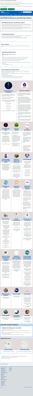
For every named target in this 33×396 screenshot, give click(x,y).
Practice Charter (3, 369)
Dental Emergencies (16, 219)
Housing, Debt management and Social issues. (6, 258)
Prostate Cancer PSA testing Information (7, 75)
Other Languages (3, 371)
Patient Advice (16, 293)
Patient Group (2, 374)
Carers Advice (2, 378)
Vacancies (2, 375)
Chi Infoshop (27, 293)
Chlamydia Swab (24, 349)
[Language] (20, 12)
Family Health (5, 315)
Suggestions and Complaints (4, 372)
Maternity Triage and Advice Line (16, 161)
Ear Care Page (28, 321)
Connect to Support (16, 187)
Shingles (3, 357)
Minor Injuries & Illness (5, 294)
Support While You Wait (3, 370)
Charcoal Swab (8, 349)
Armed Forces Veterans (3, 376)
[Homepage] (10, 12)
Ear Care (3, 358)
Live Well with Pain (5, 129)
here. (2, 46)
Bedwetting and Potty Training (27, 187)
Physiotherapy (27, 159)
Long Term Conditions (16, 316)
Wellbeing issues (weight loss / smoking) (16, 257)
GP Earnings (2, 377)
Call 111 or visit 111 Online (27, 219)
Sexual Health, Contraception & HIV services (27, 257)
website (7, 64)
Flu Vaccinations (3, 373)
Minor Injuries (5, 218)
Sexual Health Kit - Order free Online (6, 161)
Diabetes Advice (16, 129)
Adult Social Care (5, 187)
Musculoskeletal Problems (8, 91)
